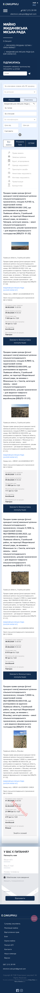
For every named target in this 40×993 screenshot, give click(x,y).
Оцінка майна (9, 941)
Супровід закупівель (12, 924)
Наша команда (10, 954)
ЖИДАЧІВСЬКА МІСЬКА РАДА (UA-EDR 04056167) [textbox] (19, 104)
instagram (21, 990)
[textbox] (19, 92)
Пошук (12, 100)
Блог (6, 936)
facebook (17, 990)
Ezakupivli (10, 4)
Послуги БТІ (9, 945)
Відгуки (7, 958)
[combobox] (20, 92)
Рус (34, 5)
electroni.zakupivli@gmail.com (23, 14)
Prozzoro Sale (20, 143)
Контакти (8, 949)
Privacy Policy (31, 980)
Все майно (9, 143)
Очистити (28, 100)
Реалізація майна (11, 928)
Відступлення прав (11, 932)
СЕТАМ (31, 143)
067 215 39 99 (29, 10)
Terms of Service (18, 981)
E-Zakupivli (7, 41)
